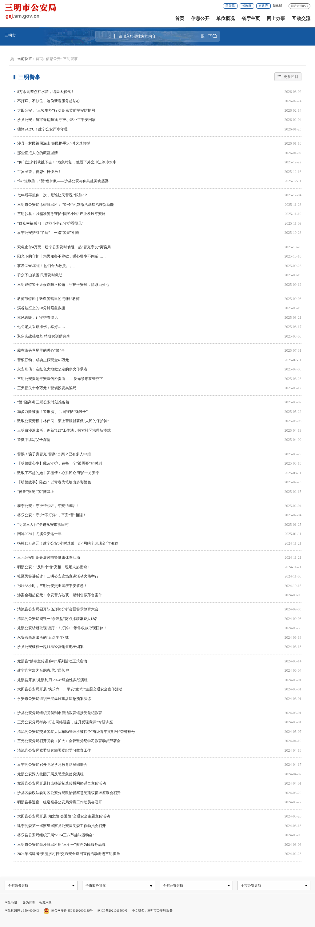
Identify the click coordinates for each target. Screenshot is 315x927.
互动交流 (301, 18)
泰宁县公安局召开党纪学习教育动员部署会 (52, 764)
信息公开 (200, 18)
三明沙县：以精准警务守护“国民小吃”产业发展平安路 (61, 214)
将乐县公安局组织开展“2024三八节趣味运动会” (55, 835)
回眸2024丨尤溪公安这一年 (39, 534)
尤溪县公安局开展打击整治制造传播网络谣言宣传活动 (61, 783)
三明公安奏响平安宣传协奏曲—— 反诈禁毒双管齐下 (60, 379)
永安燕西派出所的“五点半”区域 (42, 637)
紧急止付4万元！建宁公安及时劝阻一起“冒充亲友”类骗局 (64, 247)
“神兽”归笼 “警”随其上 (35, 491)
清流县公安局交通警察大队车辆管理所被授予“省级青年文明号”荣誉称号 (76, 731)
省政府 (246, 5)
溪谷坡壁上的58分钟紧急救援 (41, 308)
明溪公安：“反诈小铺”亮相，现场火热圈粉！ (53, 567)
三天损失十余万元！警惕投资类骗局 (46, 388)
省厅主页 (250, 18)
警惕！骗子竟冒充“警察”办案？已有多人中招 (53, 454)
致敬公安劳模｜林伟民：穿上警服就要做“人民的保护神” (63, 421)
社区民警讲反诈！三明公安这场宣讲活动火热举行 (57, 576)
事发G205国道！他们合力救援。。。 (47, 266)
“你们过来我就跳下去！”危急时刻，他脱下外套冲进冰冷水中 (66, 162)
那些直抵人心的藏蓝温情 (37, 153)
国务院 (230, 5)
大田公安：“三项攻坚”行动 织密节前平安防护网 (56, 110)
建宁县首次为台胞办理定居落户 (43, 670)
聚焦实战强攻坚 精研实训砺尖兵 (43, 336)
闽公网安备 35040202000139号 (72, 911)
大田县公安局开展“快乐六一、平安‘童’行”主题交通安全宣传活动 (69, 689)
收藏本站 (45, 903)
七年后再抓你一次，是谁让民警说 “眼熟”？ (52, 195)
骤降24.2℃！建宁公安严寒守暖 (42, 129)
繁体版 (277, 5)
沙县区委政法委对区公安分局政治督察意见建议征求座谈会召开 (69, 793)
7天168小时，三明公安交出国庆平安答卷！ (52, 586)
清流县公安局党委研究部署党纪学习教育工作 (54, 750)
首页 (179, 18)
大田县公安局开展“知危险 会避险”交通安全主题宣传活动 (63, 816)
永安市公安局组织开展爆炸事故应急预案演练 (54, 699)
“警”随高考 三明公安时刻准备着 (43, 402)
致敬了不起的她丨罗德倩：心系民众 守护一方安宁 (58, 473)
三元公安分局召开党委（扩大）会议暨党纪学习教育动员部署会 (69, 741)
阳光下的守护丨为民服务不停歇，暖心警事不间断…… (61, 256)
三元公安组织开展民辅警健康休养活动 (48, 557)
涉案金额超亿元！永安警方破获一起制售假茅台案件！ (61, 595)
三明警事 (70, 59)
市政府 (263, 5)
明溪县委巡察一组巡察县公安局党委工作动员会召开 (59, 802)
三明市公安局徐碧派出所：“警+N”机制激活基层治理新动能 (65, 204)
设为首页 (29, 903)
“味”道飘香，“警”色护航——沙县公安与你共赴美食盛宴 (63, 181)
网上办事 (276, 18)
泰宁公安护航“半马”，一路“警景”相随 (48, 232)
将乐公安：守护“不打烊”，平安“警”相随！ (51, 515)
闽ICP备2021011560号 (112, 911)
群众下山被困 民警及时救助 (39, 275)
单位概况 (225, 18)
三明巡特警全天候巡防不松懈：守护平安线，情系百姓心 (63, 284)
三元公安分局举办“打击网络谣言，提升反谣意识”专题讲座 (65, 722)
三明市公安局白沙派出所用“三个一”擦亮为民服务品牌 (61, 844)
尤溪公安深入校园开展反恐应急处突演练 (50, 774)
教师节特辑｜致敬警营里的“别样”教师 (48, 299)
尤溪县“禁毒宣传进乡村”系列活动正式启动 (52, 661)
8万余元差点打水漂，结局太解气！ (45, 92)
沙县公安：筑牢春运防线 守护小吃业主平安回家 (56, 120)
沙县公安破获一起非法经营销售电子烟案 (50, 647)
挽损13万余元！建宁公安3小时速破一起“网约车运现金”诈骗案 (67, 543)
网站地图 (11, 903)
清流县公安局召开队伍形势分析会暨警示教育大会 (57, 609)
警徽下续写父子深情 (33, 440)
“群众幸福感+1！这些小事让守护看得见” (50, 223)
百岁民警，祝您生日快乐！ (39, 172)
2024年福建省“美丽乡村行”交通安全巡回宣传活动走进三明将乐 (68, 854)
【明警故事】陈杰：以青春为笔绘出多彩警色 (54, 482)
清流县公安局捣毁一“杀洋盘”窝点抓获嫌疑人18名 (57, 619)
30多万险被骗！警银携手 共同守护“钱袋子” (52, 412)
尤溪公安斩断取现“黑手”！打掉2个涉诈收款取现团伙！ (62, 628)
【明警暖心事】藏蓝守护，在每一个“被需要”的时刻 (59, 463)
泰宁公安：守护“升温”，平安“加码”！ (48, 506)
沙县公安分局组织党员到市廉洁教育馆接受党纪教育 (59, 713)
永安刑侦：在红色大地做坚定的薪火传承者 (52, 369)
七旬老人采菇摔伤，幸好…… (41, 327)
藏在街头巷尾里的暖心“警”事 (41, 350)
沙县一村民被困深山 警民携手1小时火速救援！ (55, 143)
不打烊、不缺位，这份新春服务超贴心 (48, 101)
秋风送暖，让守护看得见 (37, 317)
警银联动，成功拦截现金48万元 (43, 360)
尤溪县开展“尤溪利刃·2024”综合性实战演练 (52, 680)
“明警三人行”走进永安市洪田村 (42, 524)
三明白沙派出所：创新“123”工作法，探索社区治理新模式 (64, 430)
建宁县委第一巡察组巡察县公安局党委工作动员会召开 (61, 826)
